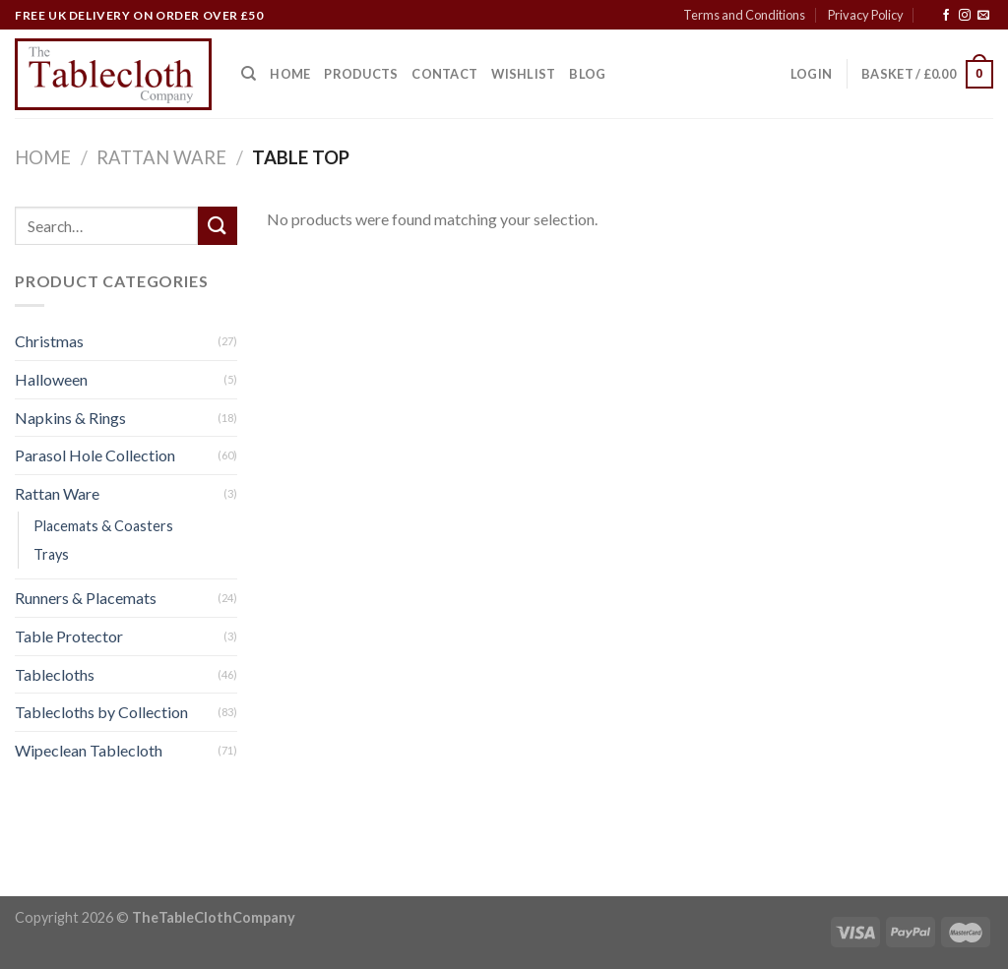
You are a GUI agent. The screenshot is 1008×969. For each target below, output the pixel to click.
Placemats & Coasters (103, 526)
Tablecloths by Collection (101, 712)
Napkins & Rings (70, 417)
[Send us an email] (983, 16)
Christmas (49, 342)
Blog (587, 74)
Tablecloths (54, 674)
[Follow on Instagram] (965, 16)
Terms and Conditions (744, 15)
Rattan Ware (161, 157)
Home (290, 74)
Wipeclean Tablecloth (88, 750)
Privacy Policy (866, 15)
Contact (444, 74)
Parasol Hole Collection (95, 456)
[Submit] (217, 226)
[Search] (248, 73)
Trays (51, 555)
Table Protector (69, 637)
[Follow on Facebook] (946, 16)
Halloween (51, 379)
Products (361, 74)
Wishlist (523, 74)
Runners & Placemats (86, 598)
